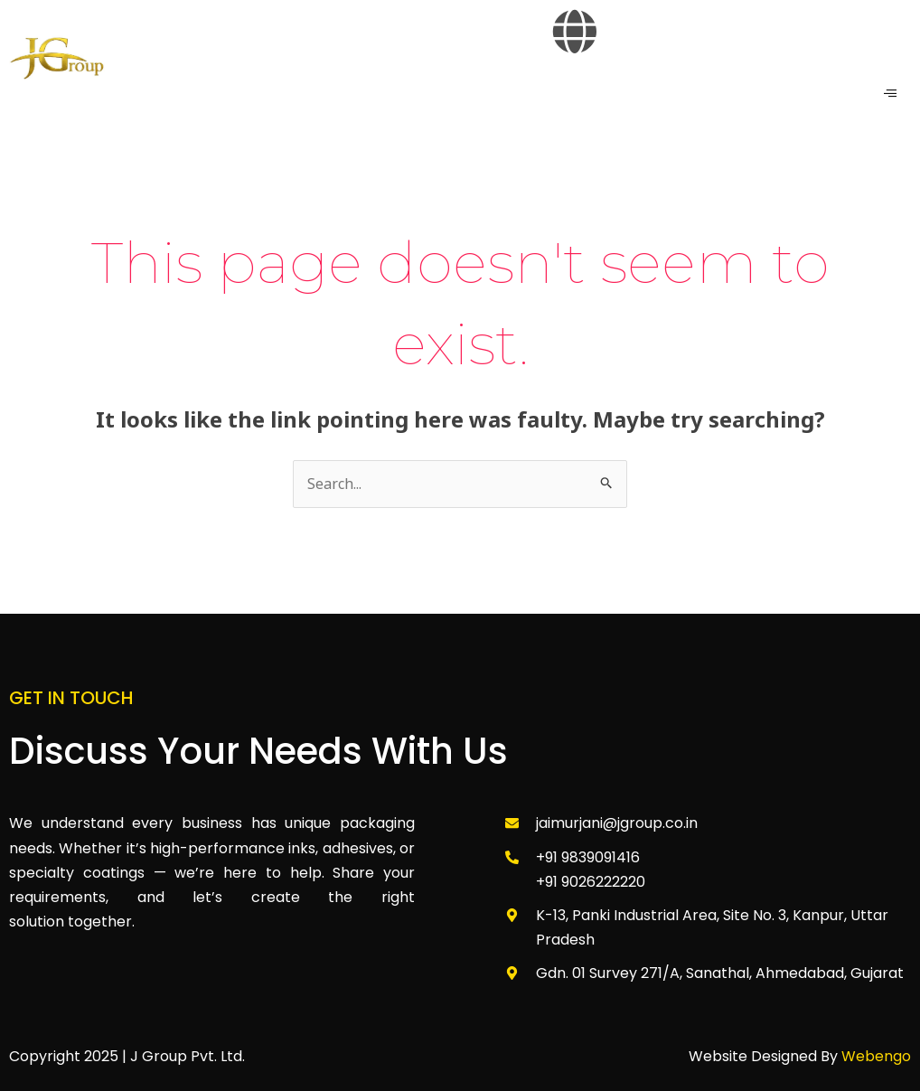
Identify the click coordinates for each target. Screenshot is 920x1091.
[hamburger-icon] (890, 94)
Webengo (876, 1056)
